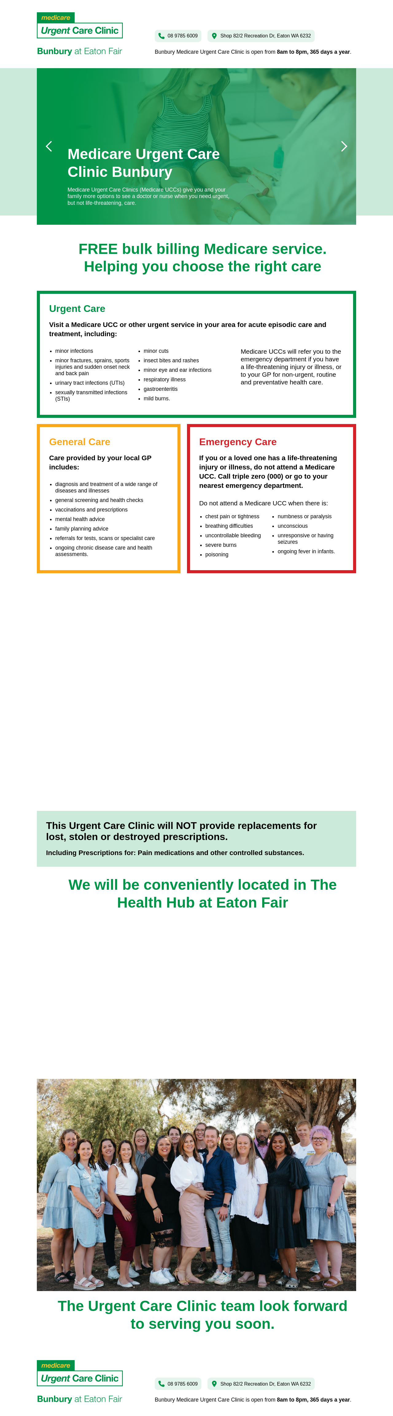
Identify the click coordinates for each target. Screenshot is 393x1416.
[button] (49, 146)
